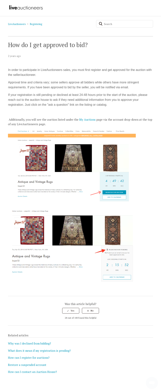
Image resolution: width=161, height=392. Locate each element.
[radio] (70, 311)
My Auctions (87, 119)
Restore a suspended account (27, 365)
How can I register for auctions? (28, 357)
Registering (36, 24)
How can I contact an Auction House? (32, 372)
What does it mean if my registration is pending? (39, 350)
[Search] (124, 24)
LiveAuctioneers (17, 24)
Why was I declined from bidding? (29, 343)
